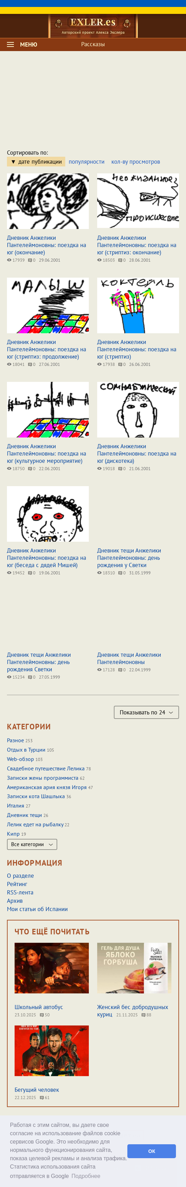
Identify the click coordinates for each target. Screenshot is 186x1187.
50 (45, 1015)
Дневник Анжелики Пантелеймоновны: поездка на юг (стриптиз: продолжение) (46, 349)
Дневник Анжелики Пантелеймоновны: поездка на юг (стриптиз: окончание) (136, 245)
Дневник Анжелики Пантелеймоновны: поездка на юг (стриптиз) (136, 349)
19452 (16, 573)
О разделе (20, 875)
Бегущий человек (37, 1090)
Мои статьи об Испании (37, 909)
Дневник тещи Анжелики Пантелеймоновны (129, 658)
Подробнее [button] (85, 1176)
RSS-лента (20, 892)
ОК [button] (151, 1151)
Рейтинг (17, 884)
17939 (16, 260)
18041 (16, 364)
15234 (16, 677)
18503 (106, 260)
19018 (106, 469)
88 (146, 1015)
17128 (106, 670)
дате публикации (40, 161)
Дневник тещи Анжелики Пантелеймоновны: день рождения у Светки (129, 558)
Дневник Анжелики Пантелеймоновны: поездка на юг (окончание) (46, 245)
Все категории (32, 844)
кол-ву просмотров (135, 161)
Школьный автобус (39, 1007)
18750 (16, 469)
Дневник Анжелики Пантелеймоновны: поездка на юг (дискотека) (136, 453)
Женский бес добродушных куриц (132, 1010)
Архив (15, 900)
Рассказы (93, 44)
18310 (106, 573)
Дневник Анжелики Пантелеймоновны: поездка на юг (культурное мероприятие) (46, 453)
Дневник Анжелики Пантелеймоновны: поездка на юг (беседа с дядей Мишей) (46, 558)
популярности (86, 161)
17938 (106, 364)
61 (45, 1097)
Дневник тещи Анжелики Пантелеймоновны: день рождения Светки (39, 662)
